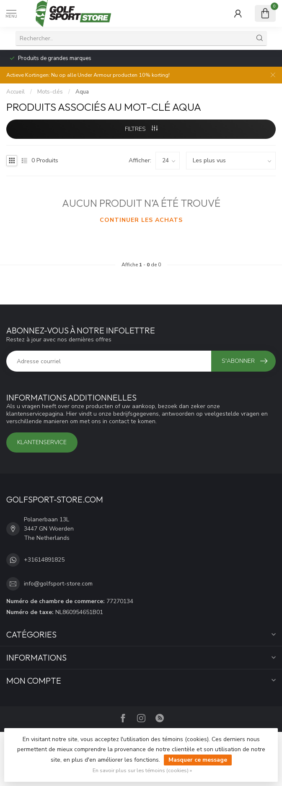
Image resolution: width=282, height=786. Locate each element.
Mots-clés (50, 92)
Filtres (141, 129)
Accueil (15, 92)
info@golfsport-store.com (58, 584)
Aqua (82, 92)
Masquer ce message (197, 760)
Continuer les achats (141, 220)
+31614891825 (44, 560)
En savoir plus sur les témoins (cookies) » (142, 770)
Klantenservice (42, 442)
